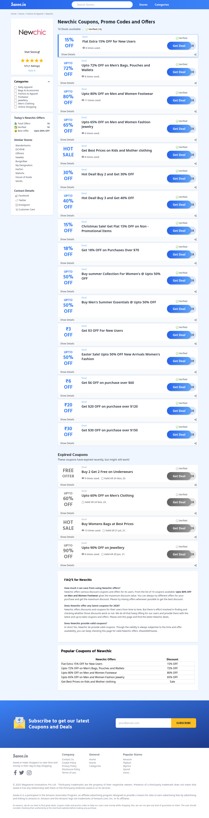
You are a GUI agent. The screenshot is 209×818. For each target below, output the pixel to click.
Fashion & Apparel (35, 13)
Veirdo (18, 181)
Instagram (22, 204)
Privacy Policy (69, 766)
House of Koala (23, 177)
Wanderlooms (23, 145)
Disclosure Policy (71, 769)
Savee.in (20, 756)
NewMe (19, 157)
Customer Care (25, 209)
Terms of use (69, 772)
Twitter (20, 200)
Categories (162, 4)
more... (127, 772)
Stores (143, 4)
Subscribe (183, 723)
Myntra (127, 766)
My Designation (23, 165)
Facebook (22, 195)
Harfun (19, 169)
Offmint (19, 153)
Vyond (126, 769)
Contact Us (68, 759)
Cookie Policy (69, 762)
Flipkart (127, 762)
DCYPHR (20, 149)
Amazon (127, 759)
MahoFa (19, 173)
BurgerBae (21, 161)
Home (13, 13)
